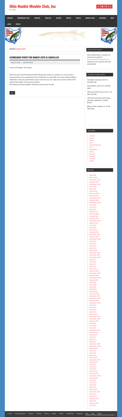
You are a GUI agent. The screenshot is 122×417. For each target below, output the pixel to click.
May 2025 (92, 189)
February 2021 (94, 271)
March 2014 (93, 389)
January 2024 (93, 216)
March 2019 (93, 314)
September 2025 (95, 184)
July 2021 (92, 259)
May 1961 (92, 405)
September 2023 (95, 221)
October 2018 (94, 321)
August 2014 (93, 378)
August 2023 (93, 223)
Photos (78, 18)
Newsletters (90, 18)
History (58, 18)
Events (68, 18)
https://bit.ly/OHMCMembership (98, 59)
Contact (10, 18)
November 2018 (94, 319)
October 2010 (94, 398)
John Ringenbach (28, 62)
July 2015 (92, 364)
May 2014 (92, 385)
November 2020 (94, 273)
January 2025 (93, 195)
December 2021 (94, 252)
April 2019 (92, 312)
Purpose (37, 18)
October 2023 (94, 218)
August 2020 (93, 280)
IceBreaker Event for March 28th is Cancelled (34, 57)
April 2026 (92, 175)
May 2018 (92, 328)
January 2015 (93, 373)
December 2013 (94, 392)
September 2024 (95, 202)
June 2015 (92, 366)
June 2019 (92, 307)
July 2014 (92, 380)
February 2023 (94, 232)
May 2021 (92, 264)
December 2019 (94, 296)
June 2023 (92, 225)
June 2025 (92, 186)
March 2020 (93, 291)
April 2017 (92, 341)
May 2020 (92, 287)
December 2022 (94, 234)
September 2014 (95, 376)
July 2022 (92, 241)
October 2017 (94, 332)
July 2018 (92, 323)
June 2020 (92, 284)
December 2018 (94, 316)
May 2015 (92, 369)
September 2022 (95, 239)
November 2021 (94, 255)
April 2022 (92, 248)
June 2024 (92, 207)
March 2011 (93, 396)
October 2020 (94, 275)
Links (9, 24)
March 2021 (93, 268)
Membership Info (24, 18)
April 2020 (92, 289)
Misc (112, 18)
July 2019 (92, 305)
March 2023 (93, 230)
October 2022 (94, 237)
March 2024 (93, 211)
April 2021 (92, 266)
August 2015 (93, 362)
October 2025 (94, 182)
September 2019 (95, 303)
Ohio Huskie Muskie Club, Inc (32, 6)
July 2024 (92, 205)
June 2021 (92, 262)
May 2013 (92, 394)
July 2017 (92, 337)
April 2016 (92, 355)
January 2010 (93, 403)
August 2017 (93, 335)
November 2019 (94, 298)
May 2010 (92, 401)
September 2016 (95, 346)
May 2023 (92, 227)
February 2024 (94, 214)
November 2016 (94, 344)
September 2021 (95, 257)
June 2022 (92, 243)
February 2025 (94, 193)
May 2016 (92, 353)
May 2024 (92, 209)
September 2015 (95, 360)
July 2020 (92, 282)
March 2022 (93, 250)
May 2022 (92, 246)
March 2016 (93, 357)
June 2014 (92, 382)
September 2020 (95, 278)
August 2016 (93, 348)
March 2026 (93, 177)
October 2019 (94, 300)
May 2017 (92, 339)
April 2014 (92, 387)
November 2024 (94, 198)
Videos (18, 24)
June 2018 (92, 325)
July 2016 (92, 351)
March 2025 (93, 191)
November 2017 (94, 330)
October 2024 (94, 200)
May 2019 (92, 309)
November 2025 (94, 180)
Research (102, 18)
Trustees (48, 18)
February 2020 (94, 294)
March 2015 (93, 371)
